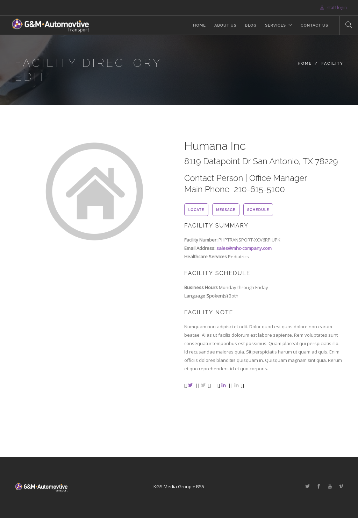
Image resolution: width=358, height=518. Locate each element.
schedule (258, 210)
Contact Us (314, 25)
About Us (225, 25)
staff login (333, 7)
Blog (251, 25)
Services (275, 25)
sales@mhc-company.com (244, 248)
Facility (332, 63)
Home (199, 25)
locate (196, 210)
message (225, 210)
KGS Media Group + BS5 (178, 486)
